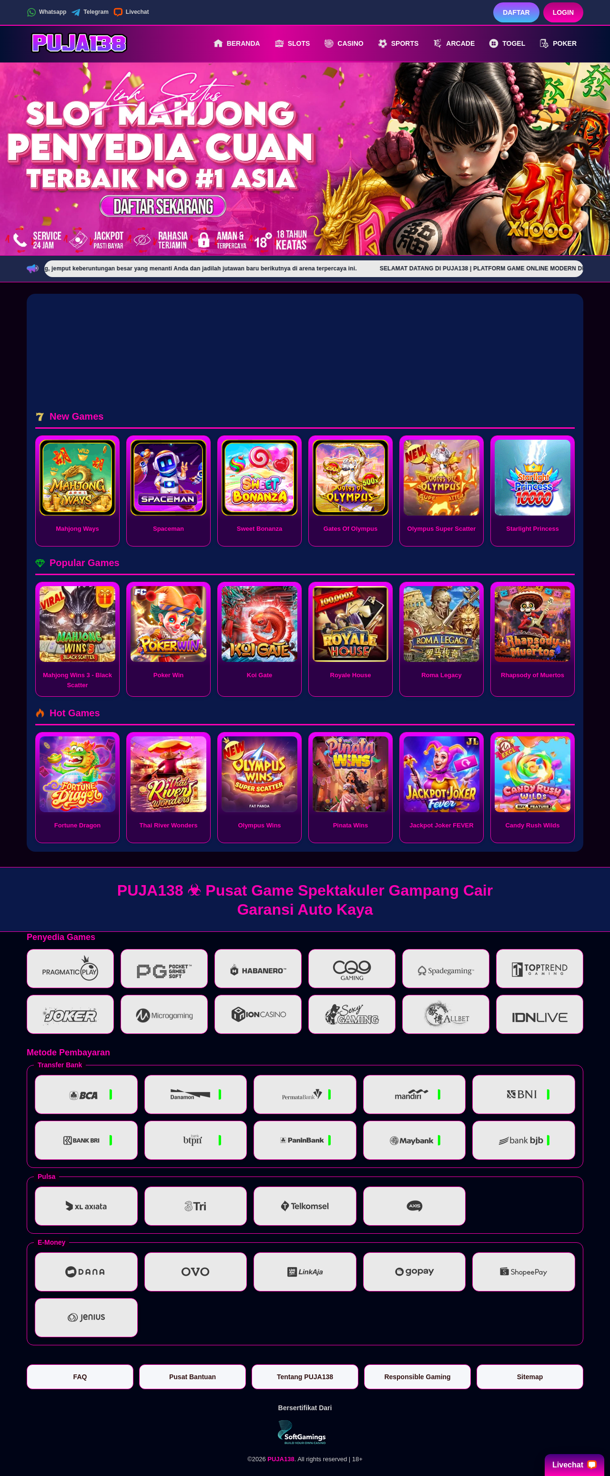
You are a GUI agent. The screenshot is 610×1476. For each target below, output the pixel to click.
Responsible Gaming (417, 1377)
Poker (558, 43)
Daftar (516, 12)
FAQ (80, 1377)
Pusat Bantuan (192, 1377)
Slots (292, 43)
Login (563, 12)
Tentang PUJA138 (305, 1377)
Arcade (454, 43)
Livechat (131, 12)
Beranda (237, 43)
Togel (507, 43)
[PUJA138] (79, 43)
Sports (398, 43)
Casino (343, 43)
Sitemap (530, 1377)
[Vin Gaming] (305, 1431)
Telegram (89, 12)
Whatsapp (46, 12)
